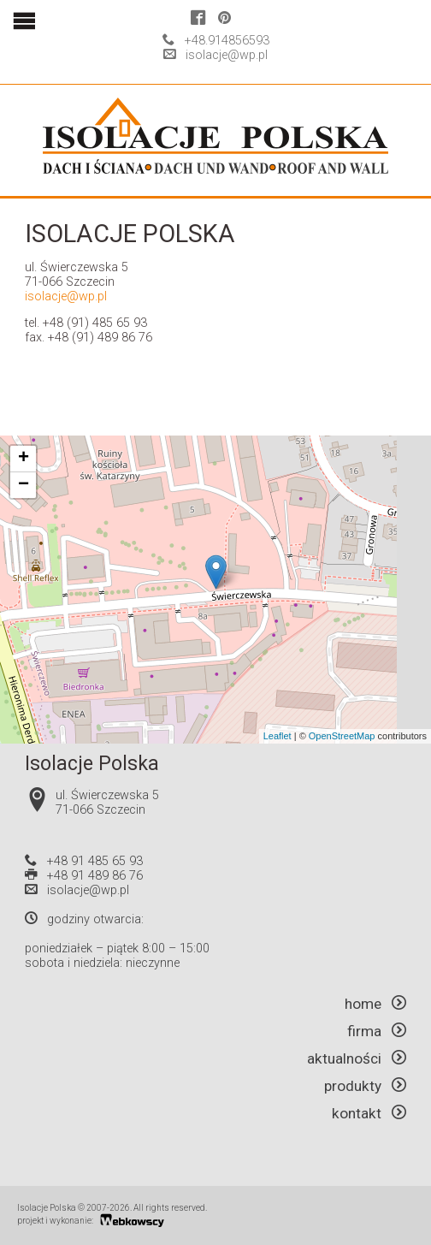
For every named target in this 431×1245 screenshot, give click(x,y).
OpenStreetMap (342, 736)
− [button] (23, 485)
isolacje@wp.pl (227, 55)
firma (376, 1031)
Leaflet (277, 736)
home (375, 1003)
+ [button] (23, 458)
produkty (365, 1085)
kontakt (369, 1113)
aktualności (356, 1058)
